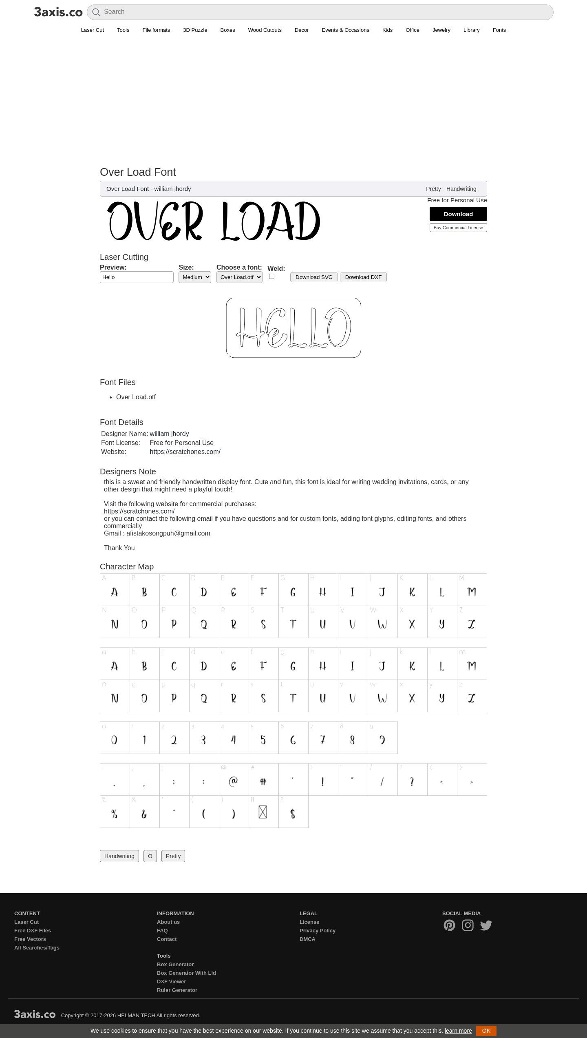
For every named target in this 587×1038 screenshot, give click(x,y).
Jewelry (441, 30)
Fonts (499, 30)
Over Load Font (127, 188)
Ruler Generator (177, 990)
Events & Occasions (345, 30)
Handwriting (461, 189)
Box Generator (175, 964)
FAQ (162, 930)
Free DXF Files (32, 930)
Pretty (433, 189)
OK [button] (486, 1030)
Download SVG (314, 277)
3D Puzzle (195, 30)
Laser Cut (92, 30)
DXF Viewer (171, 981)
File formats (156, 30)
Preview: (113, 267)
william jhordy (172, 188)
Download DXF (363, 277)
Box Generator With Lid (186, 973)
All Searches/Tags (37, 948)
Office (412, 30)
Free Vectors (30, 939)
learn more (458, 1030)
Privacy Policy (317, 930)
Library (471, 30)
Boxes (228, 30)
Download (458, 213)
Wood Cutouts (265, 30)
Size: (186, 267)
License (309, 922)
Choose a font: (239, 267)
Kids (387, 30)
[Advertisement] (293, 104)
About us (168, 922)
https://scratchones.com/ (185, 451)
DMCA (308, 939)
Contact (167, 939)
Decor (302, 30)
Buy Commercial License (458, 227)
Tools (123, 30)
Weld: (276, 268)
